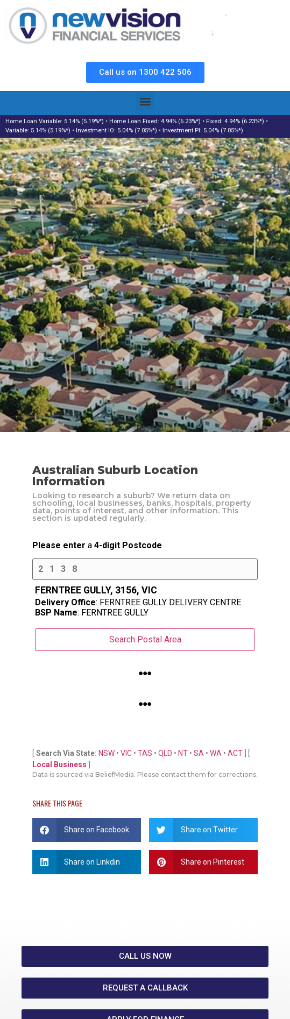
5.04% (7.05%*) (137, 130)
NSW (106, 753)
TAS (145, 753)
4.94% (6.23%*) (181, 121)
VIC (126, 753)
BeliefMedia (114, 774)
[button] (145, 101)
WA (216, 753)
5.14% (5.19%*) (84, 121)
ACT (235, 753)
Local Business (59, 764)
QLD (165, 753)
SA (199, 753)
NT (183, 753)
